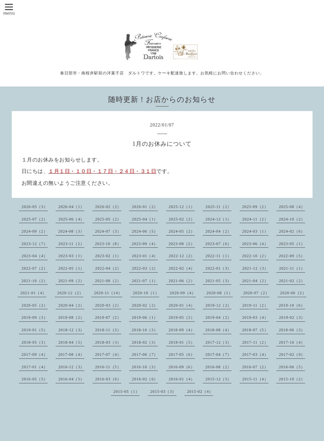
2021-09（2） (71, 280)
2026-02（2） (108, 206)
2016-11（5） (108, 367)
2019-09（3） (35, 317)
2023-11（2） (71, 243)
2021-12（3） (255, 268)
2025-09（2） (255, 206)
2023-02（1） (108, 256)
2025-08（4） (292, 206)
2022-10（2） (255, 256)
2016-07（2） (255, 367)
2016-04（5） (71, 379)
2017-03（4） (255, 354)
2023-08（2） (182, 243)
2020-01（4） (182, 305)
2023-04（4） (35, 256)
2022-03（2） (145, 268)
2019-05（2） (182, 317)
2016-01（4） (182, 379)
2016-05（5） (35, 379)
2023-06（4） (255, 243)
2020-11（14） (108, 293)
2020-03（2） (108, 305)
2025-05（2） (108, 219)
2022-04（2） (108, 268)
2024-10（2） (292, 219)
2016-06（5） (292, 367)
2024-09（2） (35, 231)
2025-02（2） (182, 219)
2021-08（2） (108, 280)
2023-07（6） (218, 243)
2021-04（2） (255, 280)
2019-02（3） (292, 317)
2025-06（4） (71, 219)
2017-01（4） (35, 367)
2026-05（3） (35, 206)
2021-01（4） (33, 293)
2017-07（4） (108, 354)
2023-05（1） (292, 243)
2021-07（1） (145, 280)
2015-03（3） (163, 391)
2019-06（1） (145, 317)
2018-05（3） (35, 342)
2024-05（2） (182, 231)
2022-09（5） (292, 256)
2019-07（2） (108, 317)
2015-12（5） (218, 379)
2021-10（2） (35, 280)
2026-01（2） (145, 206)
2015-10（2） (292, 379)
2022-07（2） (35, 268)
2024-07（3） (108, 231)
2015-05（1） (126, 391)
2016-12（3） (71, 367)
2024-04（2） (218, 231)
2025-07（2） (35, 219)
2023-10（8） (108, 243)
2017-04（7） (218, 354)
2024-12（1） (218, 219)
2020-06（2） (293, 293)
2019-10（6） (292, 305)
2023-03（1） (71, 256)
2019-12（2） (218, 305)
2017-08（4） (71, 354)
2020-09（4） (183, 293)
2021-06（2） (182, 280)
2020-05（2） (35, 305)
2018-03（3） (108, 342)
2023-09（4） (145, 243)
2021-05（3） (218, 280)
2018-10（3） (145, 330)
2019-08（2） (71, 317)
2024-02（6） (292, 231)
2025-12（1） (182, 206)
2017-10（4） (292, 342)
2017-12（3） (218, 342)
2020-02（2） (145, 305)
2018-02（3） (145, 342)
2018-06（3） (292, 330)
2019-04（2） (218, 317)
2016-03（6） (108, 379)
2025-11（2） (218, 206)
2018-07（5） (255, 330)
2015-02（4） (200, 391)
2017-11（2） (255, 342)
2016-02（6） (145, 379)
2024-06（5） (145, 231)
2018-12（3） (71, 330)
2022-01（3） (218, 268)
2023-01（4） (145, 256)
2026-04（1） (71, 206)
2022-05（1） (71, 268)
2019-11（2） (255, 305)
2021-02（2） (292, 280)
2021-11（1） (292, 268)
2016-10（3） (145, 367)
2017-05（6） (182, 354)
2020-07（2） (256, 293)
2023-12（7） (35, 243)
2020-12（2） (70, 293)
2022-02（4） (182, 268)
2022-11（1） (218, 256)
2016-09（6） (182, 367)
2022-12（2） (182, 256)
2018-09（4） (182, 330)
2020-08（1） (220, 293)
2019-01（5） (35, 330)
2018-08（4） (218, 330)
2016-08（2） (218, 367)
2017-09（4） (35, 354)
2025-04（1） (145, 219)
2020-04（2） (71, 305)
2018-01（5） (182, 342)
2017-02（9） (292, 354)
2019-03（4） (255, 317)
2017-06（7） (145, 354)
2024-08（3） (71, 231)
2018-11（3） (108, 330)
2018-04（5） (71, 342)
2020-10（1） (146, 293)
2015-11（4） (255, 379)
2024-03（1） (255, 231)
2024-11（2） (255, 219)
